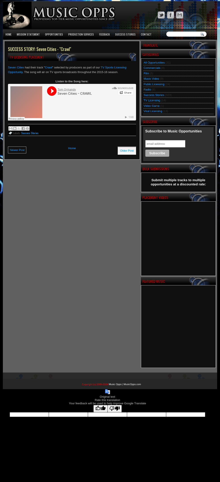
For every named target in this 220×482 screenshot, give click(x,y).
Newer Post (17, 150)
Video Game (151, 105)
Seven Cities (16, 67)
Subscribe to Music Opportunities (173, 131)
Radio (147, 89)
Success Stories (125, 34)
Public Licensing (154, 84)
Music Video (151, 78)
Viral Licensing (153, 111)
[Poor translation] (115, 408)
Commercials (152, 68)
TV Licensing (152, 100)
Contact (146, 34)
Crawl (48, 67)
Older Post (127, 150)
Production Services (81, 34)
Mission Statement (28, 34)
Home (8, 34)
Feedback (104, 34)
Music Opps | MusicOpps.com (125, 384)
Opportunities (54, 34)
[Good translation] (100, 408)
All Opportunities (154, 62)
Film (146, 73)
